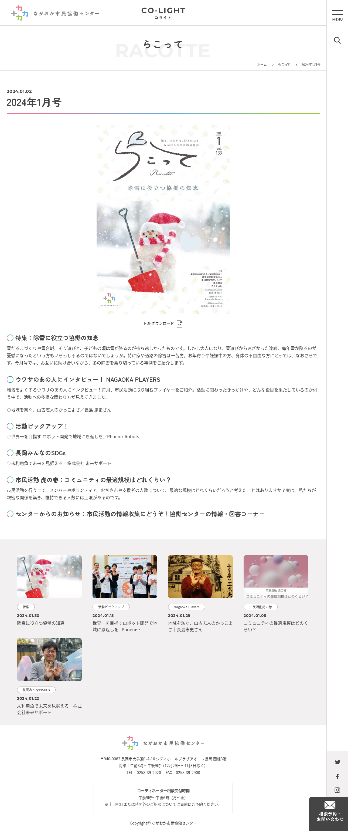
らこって (284, 64)
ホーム (262, 64)
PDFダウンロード (159, 323)
